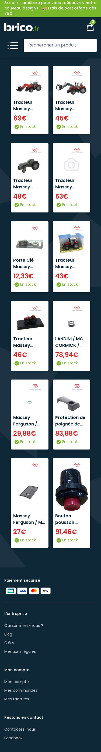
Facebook (13, 738)
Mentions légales (20, 652)
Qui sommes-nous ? (23, 626)
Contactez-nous (20, 730)
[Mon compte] (71, 27)
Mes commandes (20, 691)
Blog (8, 635)
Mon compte (16, 682)
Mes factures (16, 699)
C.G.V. (9, 643)
